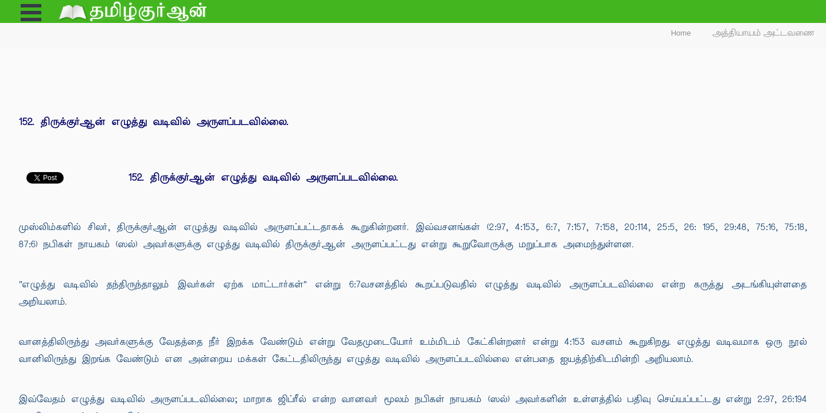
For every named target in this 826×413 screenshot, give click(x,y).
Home (681, 33)
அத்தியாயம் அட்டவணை (763, 33)
